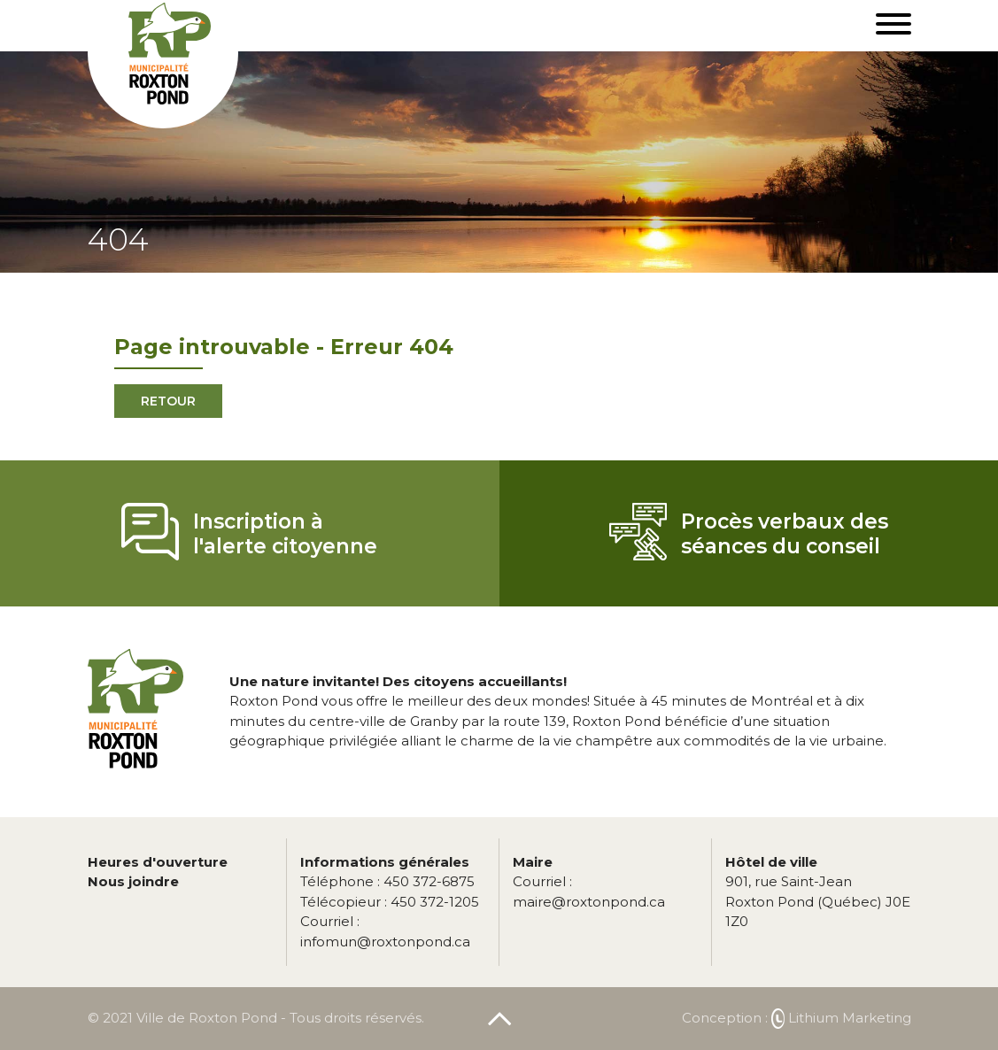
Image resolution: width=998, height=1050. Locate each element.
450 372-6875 (387, 881)
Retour (168, 401)
